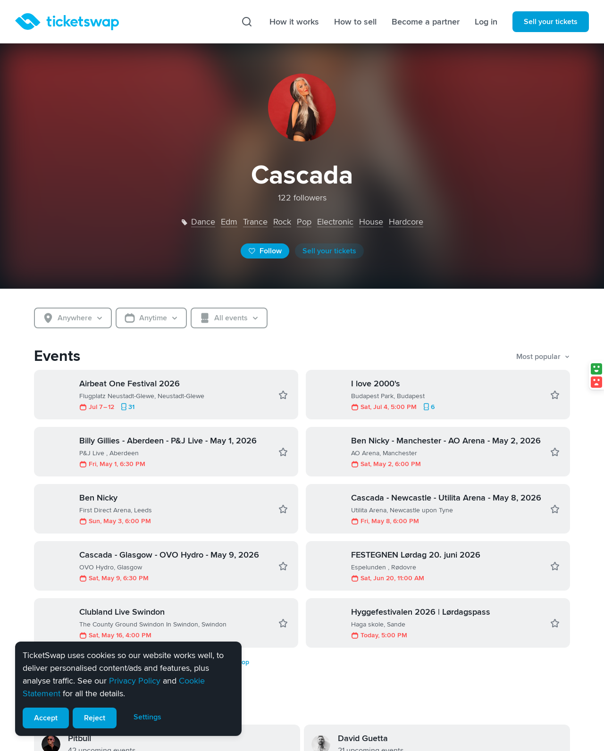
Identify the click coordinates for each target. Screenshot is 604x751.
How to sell (355, 22)
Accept (46, 718)
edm (229, 222)
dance (203, 222)
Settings (147, 717)
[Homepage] (67, 21)
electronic (335, 222)
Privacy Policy (134, 681)
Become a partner (426, 22)
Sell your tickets (551, 21)
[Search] (246, 21)
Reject (94, 718)
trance (255, 222)
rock (282, 222)
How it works (294, 22)
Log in (486, 22)
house (371, 222)
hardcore (406, 222)
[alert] (128, 689)
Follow (265, 251)
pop (304, 222)
